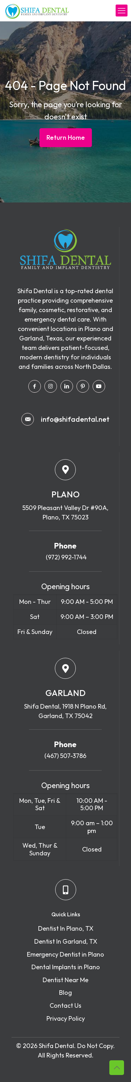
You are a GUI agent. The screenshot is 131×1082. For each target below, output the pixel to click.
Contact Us (65, 1005)
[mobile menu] (122, 10)
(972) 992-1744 (65, 557)
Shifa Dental (56, 1046)
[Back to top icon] (116, 1067)
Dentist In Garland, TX (65, 941)
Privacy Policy (65, 1018)
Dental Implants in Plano (65, 967)
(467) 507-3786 (65, 756)
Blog (65, 992)
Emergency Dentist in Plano (65, 954)
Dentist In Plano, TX (65, 928)
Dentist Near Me (65, 980)
